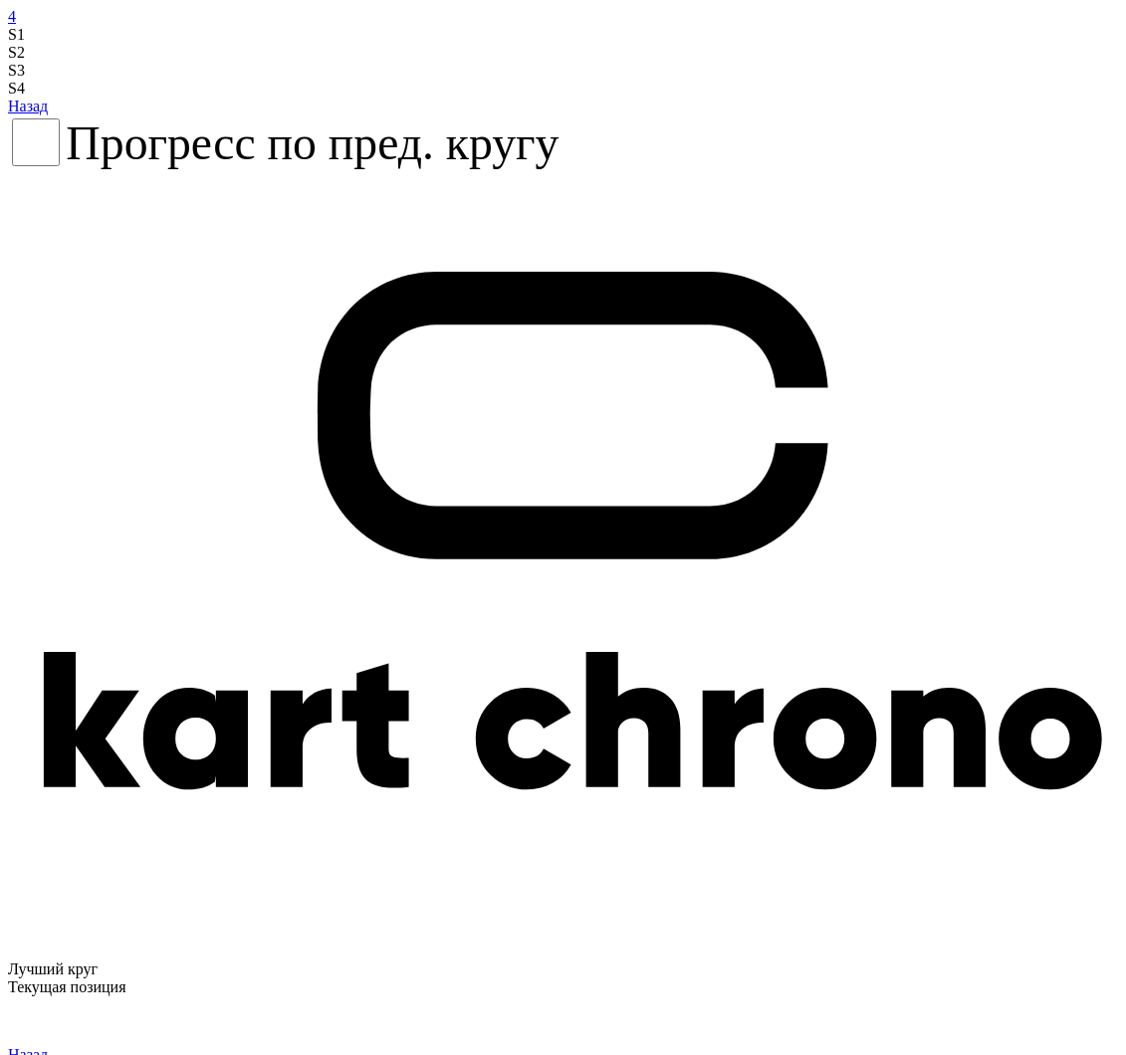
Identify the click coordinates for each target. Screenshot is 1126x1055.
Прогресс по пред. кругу (312, 142)
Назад (28, 106)
